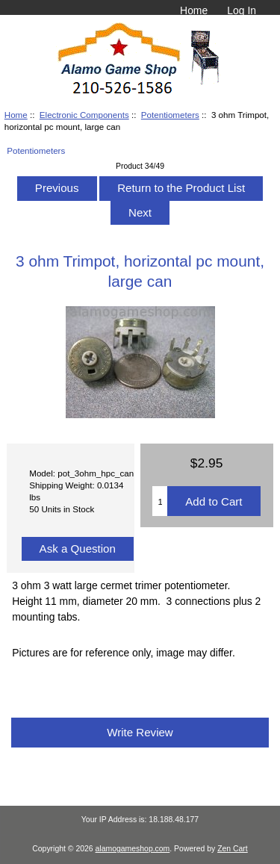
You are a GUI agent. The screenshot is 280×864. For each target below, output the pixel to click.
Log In (241, 10)
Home (194, 10)
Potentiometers (170, 114)
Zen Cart (232, 849)
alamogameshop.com (133, 849)
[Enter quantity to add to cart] (159, 501)
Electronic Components (84, 114)
